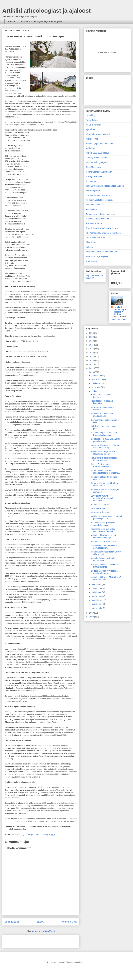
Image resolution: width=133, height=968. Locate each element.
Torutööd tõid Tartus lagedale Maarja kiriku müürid (104, 459)
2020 (91, 333)
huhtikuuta (96, 596)
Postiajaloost (91, 209)
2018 (91, 341)
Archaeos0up (92, 139)
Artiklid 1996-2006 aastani (97, 153)
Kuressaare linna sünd (101, 512)
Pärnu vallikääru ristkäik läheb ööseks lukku (104, 484)
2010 (91, 372)
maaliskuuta (97, 600)
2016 (91, 349)
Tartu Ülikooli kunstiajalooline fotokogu (103, 228)
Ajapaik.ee (90, 129)
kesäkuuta (96, 588)
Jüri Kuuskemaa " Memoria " (98, 195)
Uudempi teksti (12, 922)
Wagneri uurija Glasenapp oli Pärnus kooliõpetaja (104, 433)
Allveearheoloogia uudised (98, 134)
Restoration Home (94, 223)
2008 (91, 617)
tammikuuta (97, 608)
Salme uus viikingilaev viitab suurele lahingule (103, 524)
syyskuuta (96, 387)
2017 (91, 345)
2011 (91, 368)
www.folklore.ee (93, 261)
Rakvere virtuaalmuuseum (97, 219)
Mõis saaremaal (98, 508)
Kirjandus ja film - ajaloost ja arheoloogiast (41, 21)
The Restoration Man (95, 238)
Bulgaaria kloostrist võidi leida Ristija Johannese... (104, 572)
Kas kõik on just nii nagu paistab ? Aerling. (31, 834)
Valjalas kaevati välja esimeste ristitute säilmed (104, 565)
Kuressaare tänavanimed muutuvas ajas (34, 36)
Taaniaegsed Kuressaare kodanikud (102, 402)
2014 (91, 356)
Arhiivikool (90, 148)
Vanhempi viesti (69, 922)
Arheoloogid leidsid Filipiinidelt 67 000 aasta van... (106, 578)
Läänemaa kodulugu (95, 205)
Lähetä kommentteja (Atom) (43, 931)
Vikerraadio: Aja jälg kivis (97, 256)
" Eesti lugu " (91, 115)
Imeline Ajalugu (93, 190)
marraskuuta (97, 379)
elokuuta (96, 391)
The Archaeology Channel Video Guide (103, 233)
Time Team (91, 242)
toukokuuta (97, 592)
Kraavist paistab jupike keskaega (105, 541)
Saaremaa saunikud (100, 504)
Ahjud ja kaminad (93, 125)
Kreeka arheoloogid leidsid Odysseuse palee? (103, 452)
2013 (91, 360)
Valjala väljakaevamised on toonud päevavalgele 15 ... (106, 517)
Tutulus (89, 247)
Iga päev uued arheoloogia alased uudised (105, 186)
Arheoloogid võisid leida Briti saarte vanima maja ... (103, 536)
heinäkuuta (97, 584)
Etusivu (11, 21)
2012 (91, 364)
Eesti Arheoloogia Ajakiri (97, 162)
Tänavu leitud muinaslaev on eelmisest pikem (104, 546)
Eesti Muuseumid (93, 167)
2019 (91, 337)
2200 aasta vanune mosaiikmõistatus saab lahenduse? (102, 498)
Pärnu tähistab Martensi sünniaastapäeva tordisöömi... (105, 471)
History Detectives (94, 176)
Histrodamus (91, 181)
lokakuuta (96, 383)
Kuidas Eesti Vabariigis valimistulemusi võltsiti (102, 465)
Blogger (82, 962)
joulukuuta (96, 375)
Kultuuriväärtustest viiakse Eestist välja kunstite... (106, 553)
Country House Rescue (96, 157)
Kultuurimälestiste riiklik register (100, 200)
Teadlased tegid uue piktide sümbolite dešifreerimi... (103, 530)
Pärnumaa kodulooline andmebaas (101, 214)
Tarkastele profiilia (119, 320)
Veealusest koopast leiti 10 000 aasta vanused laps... (105, 446)
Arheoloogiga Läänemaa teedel (100, 143)
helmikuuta (97, 604)
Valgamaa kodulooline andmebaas (101, 252)
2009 (91, 613)
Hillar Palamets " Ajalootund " (99, 172)
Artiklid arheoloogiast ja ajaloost (46, 10)
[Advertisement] (21, 940)
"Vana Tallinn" (92, 120)
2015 (91, 352)
